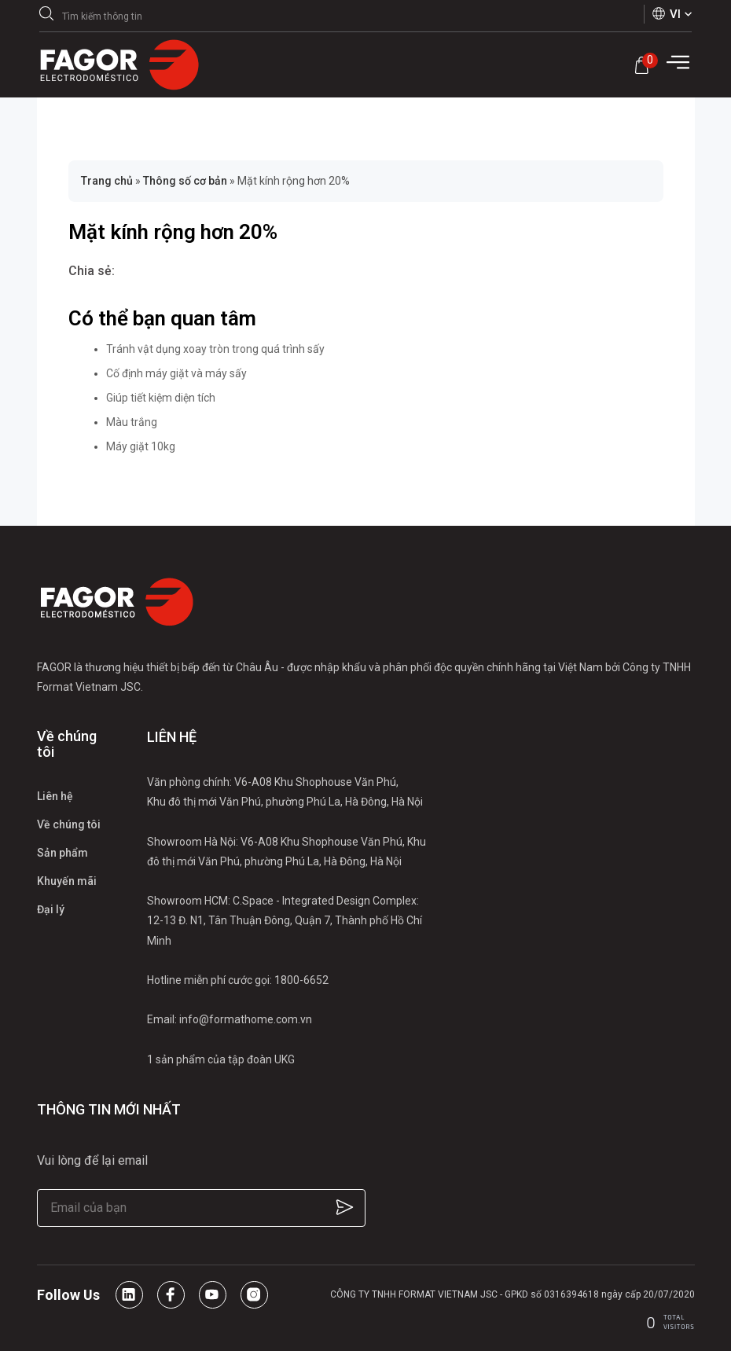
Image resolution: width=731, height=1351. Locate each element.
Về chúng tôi (69, 824)
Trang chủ (107, 180)
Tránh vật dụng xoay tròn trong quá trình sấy (215, 349)
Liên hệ (55, 796)
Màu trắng (131, 422)
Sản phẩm (62, 852)
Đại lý (50, 909)
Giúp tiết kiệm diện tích (160, 397)
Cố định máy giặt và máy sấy (176, 373)
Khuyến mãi (67, 881)
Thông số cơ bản (185, 180)
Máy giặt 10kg (140, 446)
